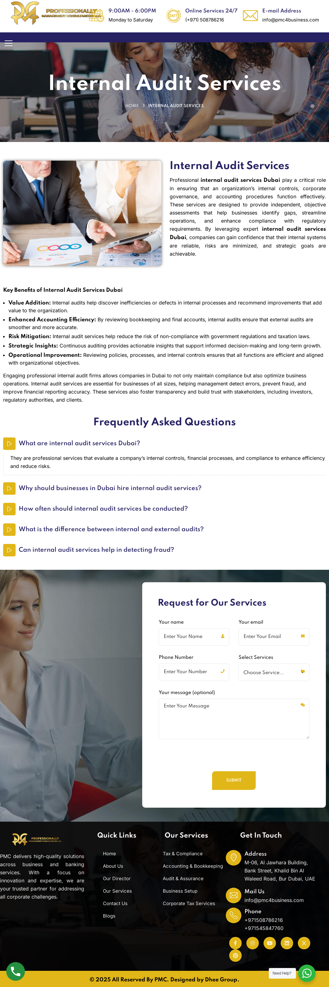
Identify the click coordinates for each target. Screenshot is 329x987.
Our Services (117, 891)
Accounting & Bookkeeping (193, 866)
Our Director (117, 878)
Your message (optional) (234, 744)
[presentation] (205, 789)
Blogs (109, 916)
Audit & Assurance (183, 878)
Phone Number (194, 698)
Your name (194, 663)
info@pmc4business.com (274, 900)
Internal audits (68, 303)
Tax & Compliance (183, 854)
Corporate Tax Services (189, 903)
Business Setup (180, 891)
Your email (274, 663)
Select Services (274, 698)
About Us (113, 866)
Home (132, 106)
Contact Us (115, 903)
